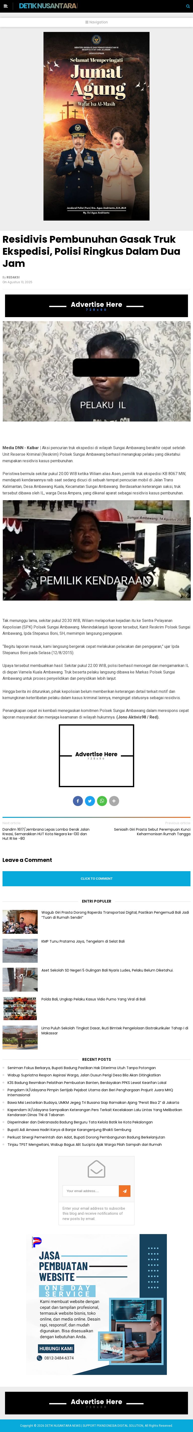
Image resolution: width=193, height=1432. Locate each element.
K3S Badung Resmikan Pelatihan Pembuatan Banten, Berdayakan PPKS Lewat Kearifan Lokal (87, 1082)
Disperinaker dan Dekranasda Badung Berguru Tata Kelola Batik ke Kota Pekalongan (80, 1122)
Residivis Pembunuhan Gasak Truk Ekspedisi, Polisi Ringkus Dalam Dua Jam (91, 251)
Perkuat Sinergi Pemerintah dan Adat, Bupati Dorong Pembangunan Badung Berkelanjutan (86, 1137)
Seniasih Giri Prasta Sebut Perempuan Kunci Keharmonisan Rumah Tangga (152, 831)
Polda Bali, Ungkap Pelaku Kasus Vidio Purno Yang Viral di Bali (93, 999)
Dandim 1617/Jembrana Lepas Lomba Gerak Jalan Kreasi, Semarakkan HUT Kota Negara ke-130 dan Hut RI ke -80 (46, 834)
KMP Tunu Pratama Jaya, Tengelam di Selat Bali (83, 941)
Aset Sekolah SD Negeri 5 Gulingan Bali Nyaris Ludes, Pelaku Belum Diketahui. (107, 970)
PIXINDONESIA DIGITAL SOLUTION (120, 1425)
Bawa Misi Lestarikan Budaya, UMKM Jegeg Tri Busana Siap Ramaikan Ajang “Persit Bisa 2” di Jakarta (93, 1102)
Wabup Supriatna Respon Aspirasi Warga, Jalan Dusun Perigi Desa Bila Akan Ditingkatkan (84, 1075)
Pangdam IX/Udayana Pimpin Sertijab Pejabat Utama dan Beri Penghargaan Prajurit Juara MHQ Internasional (90, 1093)
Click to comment (97, 878)
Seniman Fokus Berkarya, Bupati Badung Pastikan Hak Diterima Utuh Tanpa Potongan (82, 1068)
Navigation (96, 22)
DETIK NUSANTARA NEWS (57, 6)
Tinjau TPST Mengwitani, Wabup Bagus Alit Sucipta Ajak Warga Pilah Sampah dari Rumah (85, 1144)
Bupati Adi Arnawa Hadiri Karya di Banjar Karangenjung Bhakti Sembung (69, 1129)
